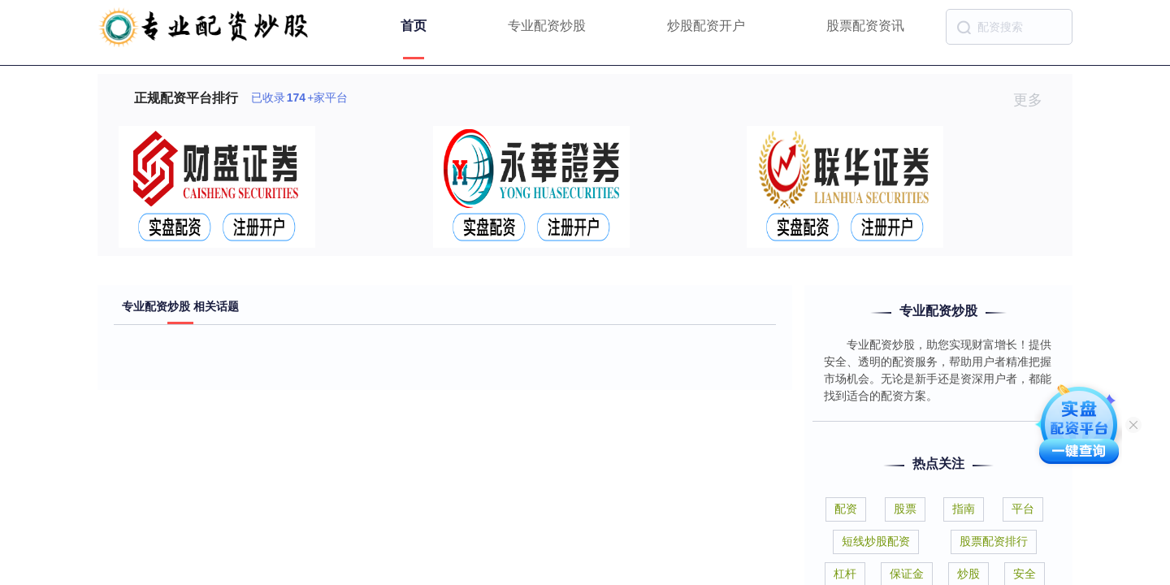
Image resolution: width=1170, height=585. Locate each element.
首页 (414, 25)
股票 (905, 508)
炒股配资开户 (706, 25)
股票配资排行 (994, 541)
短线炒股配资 (876, 541)
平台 (1023, 508)
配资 (845, 508)
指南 (963, 508)
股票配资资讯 (865, 25)
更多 (1034, 100)
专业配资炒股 (547, 25)
